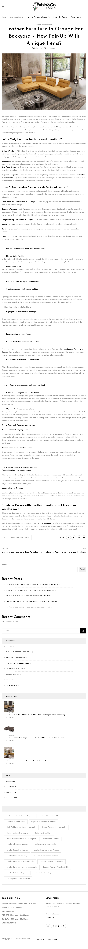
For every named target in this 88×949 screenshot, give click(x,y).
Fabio (36, 48)
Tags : (4, 537)
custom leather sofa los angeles (18, 652)
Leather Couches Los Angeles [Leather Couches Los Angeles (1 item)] (45, 844)
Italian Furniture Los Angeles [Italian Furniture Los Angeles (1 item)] (18, 833)
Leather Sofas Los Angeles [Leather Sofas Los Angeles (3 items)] (43, 873)
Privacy (40, 940)
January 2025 (10, 781)
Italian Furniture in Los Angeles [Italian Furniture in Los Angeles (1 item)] (54, 827)
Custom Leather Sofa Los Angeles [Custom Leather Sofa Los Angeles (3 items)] (20, 816)
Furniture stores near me (15, 657)
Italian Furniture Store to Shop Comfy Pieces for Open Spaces (28, 596)
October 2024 (11, 792)
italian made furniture (16, 17)
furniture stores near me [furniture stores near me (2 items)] (49, 816)
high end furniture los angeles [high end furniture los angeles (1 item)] (43, 822)
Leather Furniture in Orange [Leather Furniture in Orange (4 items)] (17, 856)
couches (9, 646)
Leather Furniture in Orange (51, 127)
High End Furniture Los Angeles (17, 663)
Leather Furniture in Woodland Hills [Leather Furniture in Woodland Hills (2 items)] (20, 861)
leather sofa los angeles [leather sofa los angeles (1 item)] (17, 873)
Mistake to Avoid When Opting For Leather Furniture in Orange (29, 607)
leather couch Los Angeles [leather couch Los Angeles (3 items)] (17, 850)
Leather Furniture (12, 674)
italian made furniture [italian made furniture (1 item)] (50, 839)
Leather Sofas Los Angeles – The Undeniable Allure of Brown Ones (31, 590)
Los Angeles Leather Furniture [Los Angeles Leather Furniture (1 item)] (18, 879)
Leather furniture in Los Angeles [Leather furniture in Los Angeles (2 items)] (46, 850)
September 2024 (11, 798)
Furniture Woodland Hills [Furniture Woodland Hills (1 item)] (16, 822)
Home (4, 17)
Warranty (52, 940)
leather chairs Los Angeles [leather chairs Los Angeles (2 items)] (17, 844)
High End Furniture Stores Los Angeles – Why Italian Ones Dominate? (31, 601)
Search (4, 565)
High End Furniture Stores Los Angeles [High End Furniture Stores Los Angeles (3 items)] (21, 827)
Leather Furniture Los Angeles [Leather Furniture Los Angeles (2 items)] (51, 861)
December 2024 (11, 786)
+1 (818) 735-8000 (15, 907)
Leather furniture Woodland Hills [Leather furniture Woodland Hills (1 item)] (56, 867)
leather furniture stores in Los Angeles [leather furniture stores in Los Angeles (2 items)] (22, 867)
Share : (62, 538)
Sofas (8, 680)
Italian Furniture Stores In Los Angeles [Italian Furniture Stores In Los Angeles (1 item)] (21, 839)
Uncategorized (11, 685)
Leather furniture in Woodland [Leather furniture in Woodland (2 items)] (46, 856)
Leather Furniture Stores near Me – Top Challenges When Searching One (33, 585)
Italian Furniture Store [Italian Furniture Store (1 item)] (43, 833)
